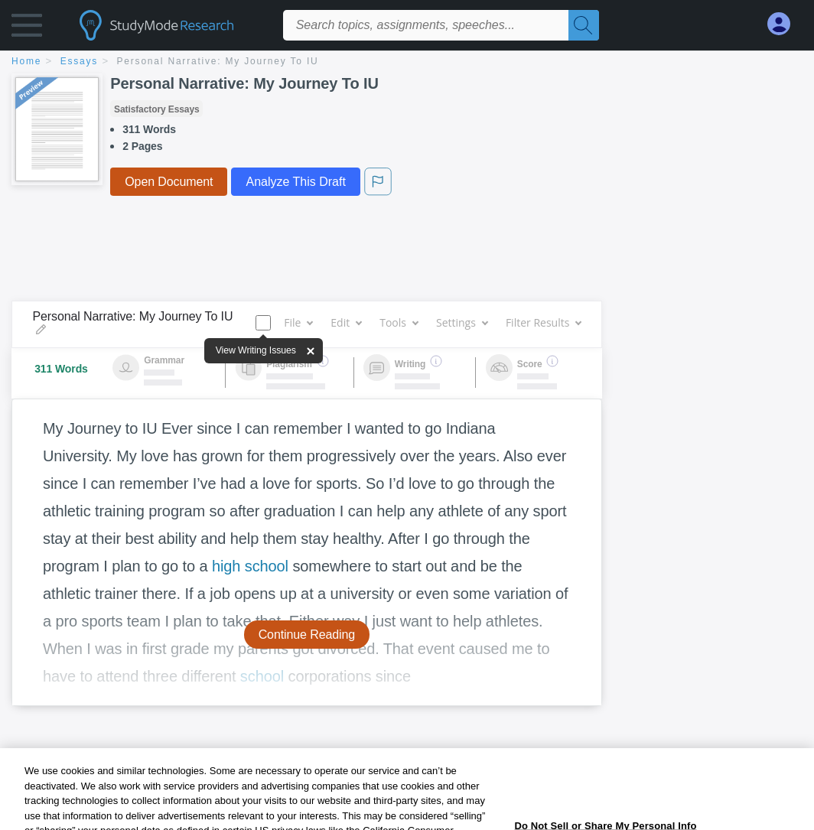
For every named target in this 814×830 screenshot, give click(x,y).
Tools (398, 322)
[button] (26, 28)
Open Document (169, 181)
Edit (345, 322)
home (26, 61)
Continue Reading (307, 634)
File (298, 322)
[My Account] (785, 24)
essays (79, 61)
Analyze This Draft (295, 181)
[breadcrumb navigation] (407, 62)
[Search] (583, 25)
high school (250, 566)
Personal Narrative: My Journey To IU (218, 61)
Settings (461, 322)
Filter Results (543, 322)
